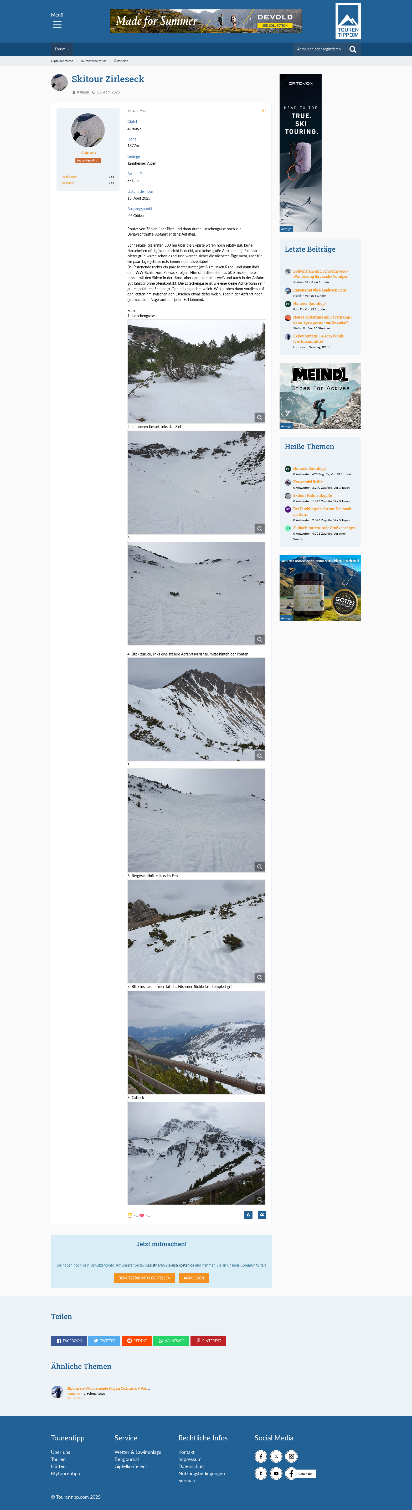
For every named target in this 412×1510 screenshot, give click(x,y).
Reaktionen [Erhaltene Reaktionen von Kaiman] (70, 177)
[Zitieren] (262, 1215)
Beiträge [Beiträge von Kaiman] (67, 183)
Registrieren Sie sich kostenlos (169, 1265)
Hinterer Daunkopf (309, 303)
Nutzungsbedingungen (201, 1473)
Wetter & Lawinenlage (138, 1452)
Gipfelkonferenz (131, 1466)
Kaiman (83, 92)
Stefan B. (299, 328)
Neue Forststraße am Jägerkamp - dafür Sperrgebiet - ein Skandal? (322, 320)
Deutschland (75, 1398)
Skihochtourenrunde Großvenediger (324, 527)
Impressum (190, 1459)
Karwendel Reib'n (308, 481)
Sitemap (186, 1480)
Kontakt (186, 1452)
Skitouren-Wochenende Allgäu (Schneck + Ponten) (110, 1388)
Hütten (58, 1466)
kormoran (300, 347)
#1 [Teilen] (264, 110)
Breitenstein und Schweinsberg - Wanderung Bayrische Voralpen (321, 274)
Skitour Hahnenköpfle (312, 495)
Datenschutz (191, 1466)
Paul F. (297, 309)
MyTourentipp (65, 1473)
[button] (69, 1341)
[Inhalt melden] (248, 1215)
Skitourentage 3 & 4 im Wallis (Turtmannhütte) (318, 339)
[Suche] (353, 49)
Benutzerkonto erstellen (145, 1278)
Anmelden (194, 1278)
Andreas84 (300, 282)
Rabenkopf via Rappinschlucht (319, 290)
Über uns (60, 1452)
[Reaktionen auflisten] (139, 1215)
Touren (58, 1459)
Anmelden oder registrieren (319, 49)
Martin (297, 296)
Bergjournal (127, 1459)
